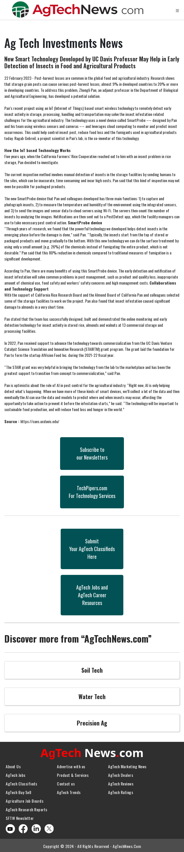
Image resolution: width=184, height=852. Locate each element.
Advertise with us (71, 765)
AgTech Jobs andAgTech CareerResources (92, 594)
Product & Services (73, 774)
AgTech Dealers (120, 774)
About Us (13, 765)
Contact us (66, 782)
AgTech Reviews (120, 782)
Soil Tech (92, 670)
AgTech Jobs (16, 774)
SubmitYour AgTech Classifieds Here (92, 548)
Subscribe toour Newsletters (92, 453)
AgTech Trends (69, 791)
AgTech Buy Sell (18, 791)
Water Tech (92, 696)
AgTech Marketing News (127, 765)
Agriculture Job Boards (24, 799)
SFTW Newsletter (20, 817)
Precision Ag (92, 723)
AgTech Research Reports (26, 808)
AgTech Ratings (120, 791)
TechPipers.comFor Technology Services (92, 491)
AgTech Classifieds (21, 782)
